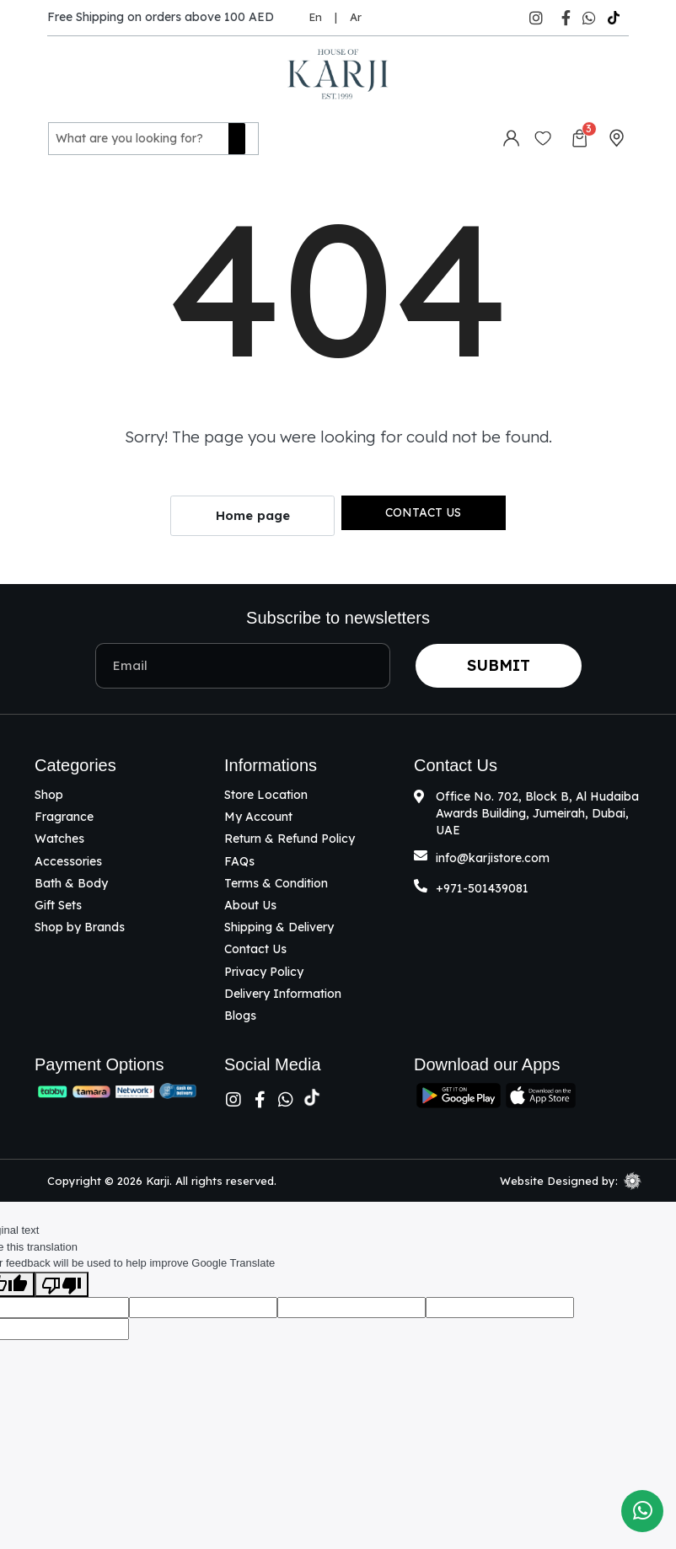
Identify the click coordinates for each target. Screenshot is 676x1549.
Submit (498, 663)
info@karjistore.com (493, 855)
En (315, 17)
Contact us (423, 509)
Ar (356, 17)
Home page (253, 514)
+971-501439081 (482, 885)
